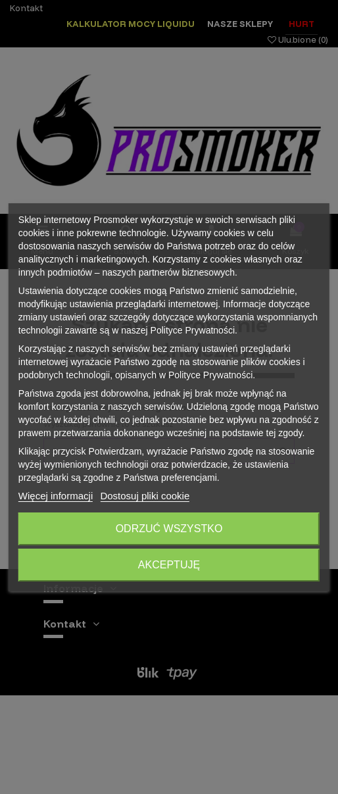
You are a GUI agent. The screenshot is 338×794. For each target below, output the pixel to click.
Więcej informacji (55, 495)
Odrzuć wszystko (169, 528)
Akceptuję (169, 564)
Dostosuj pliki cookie (144, 495)
